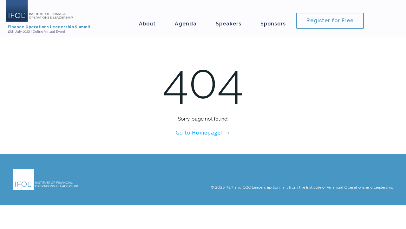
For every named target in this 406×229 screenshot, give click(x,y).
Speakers (228, 24)
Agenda (186, 24)
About (147, 24)
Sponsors (273, 24)
